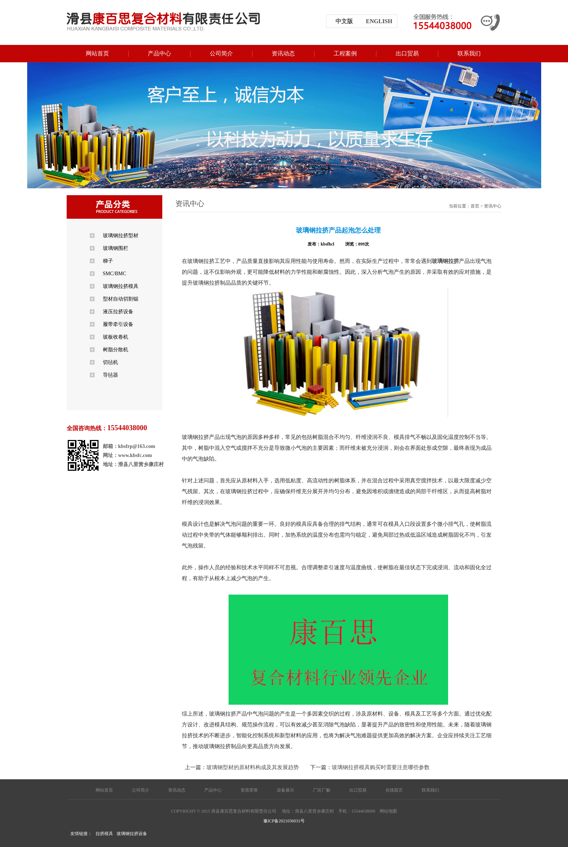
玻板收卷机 (115, 337)
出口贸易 (407, 53)
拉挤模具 (104, 833)
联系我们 (469, 53)
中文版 (344, 21)
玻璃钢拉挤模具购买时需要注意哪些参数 (381, 767)
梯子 (108, 261)
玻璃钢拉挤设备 (132, 833)
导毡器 (110, 375)
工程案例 (345, 53)
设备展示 (285, 790)
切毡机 (110, 362)
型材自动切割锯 (120, 299)
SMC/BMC (114, 273)
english (379, 21)
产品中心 (159, 53)
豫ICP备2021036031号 (284, 820)
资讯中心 (492, 206)
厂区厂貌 (321, 790)
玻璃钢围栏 (115, 248)
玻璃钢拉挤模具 (120, 286)
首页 (475, 206)
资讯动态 (283, 53)
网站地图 (388, 811)
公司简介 (221, 53)
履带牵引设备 (118, 324)
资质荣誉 (249, 790)
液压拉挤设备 (118, 311)
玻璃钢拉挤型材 (120, 235)
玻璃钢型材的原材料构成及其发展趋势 (252, 767)
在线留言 (394, 790)
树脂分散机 (115, 349)
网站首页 (97, 53)
